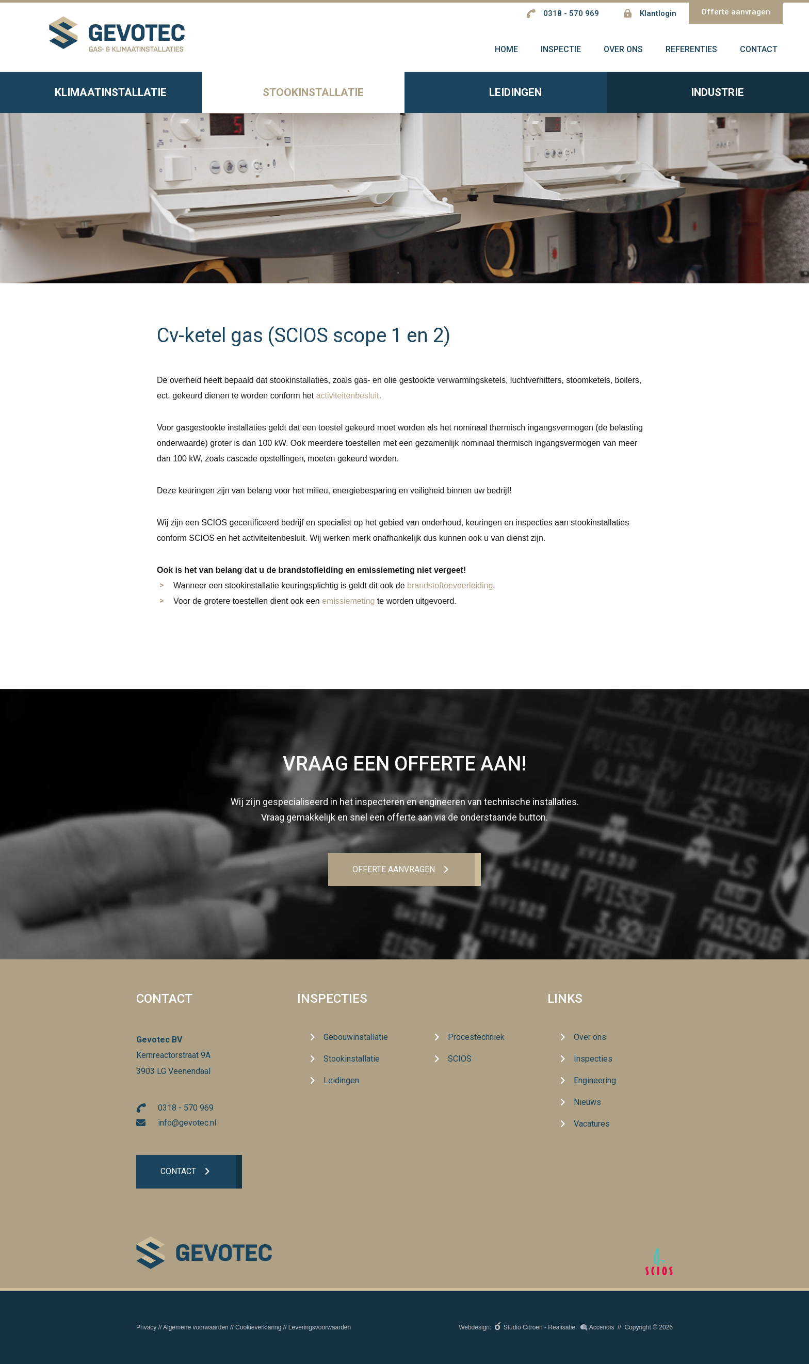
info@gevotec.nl (187, 1123)
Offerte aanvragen (735, 12)
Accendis (601, 1327)
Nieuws (587, 1103)
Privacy (146, 1327)
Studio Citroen (523, 1327)
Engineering (595, 1081)
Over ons (590, 1037)
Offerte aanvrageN (393, 870)
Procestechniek (476, 1037)
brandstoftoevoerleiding (450, 591)
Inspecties (332, 999)
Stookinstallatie (304, 99)
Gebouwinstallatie (355, 1037)
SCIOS (460, 1059)
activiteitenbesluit (347, 401)
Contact (179, 1173)
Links (565, 999)
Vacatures (592, 1124)
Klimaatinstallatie (101, 98)
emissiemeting (348, 606)
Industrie (708, 98)
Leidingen (506, 98)
